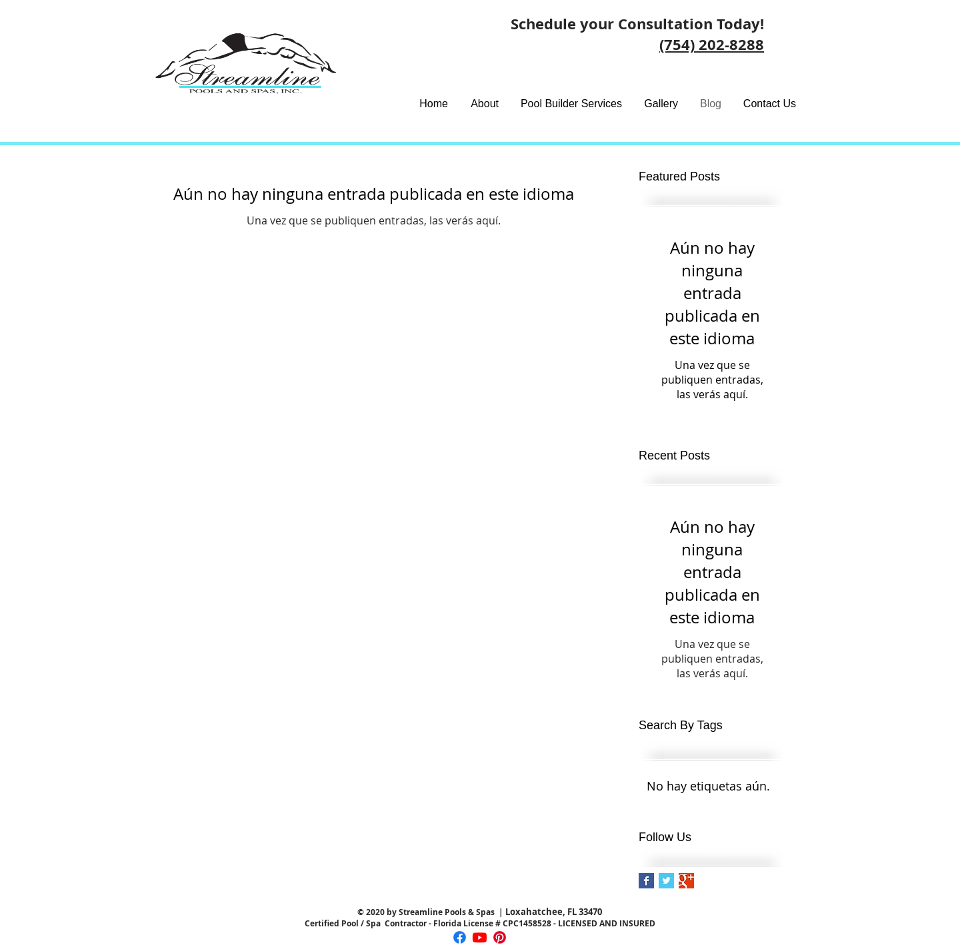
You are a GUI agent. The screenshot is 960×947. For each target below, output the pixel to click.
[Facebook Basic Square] (646, 880)
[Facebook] (459, 937)
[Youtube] (479, 937)
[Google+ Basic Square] (686, 880)
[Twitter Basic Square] (666, 880)
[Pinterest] (499, 937)
